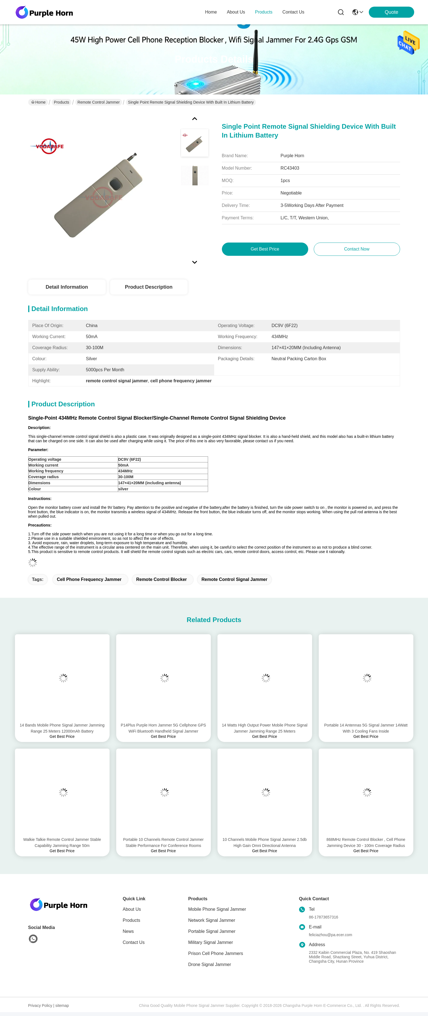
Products (61, 102)
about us (236, 12)
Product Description (148, 287)
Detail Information (67, 287)
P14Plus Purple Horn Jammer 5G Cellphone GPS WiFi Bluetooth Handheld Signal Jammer (163, 728)
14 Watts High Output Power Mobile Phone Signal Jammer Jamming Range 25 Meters (264, 728)
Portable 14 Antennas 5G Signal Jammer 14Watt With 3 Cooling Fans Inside (366, 728)
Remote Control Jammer (98, 102)
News (128, 931)
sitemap (62, 1005)
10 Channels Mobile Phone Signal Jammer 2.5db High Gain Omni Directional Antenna (264, 842)
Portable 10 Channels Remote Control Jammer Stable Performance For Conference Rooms (163, 842)
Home (211, 12)
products (264, 12)
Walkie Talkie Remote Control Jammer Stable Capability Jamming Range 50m (62, 842)
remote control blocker (161, 579)
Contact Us (134, 942)
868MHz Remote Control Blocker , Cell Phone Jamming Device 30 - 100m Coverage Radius (365, 842)
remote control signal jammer (234, 579)
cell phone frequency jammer (89, 579)
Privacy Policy (40, 1005)
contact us (293, 12)
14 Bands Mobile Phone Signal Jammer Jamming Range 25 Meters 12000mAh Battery (62, 728)
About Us (132, 909)
